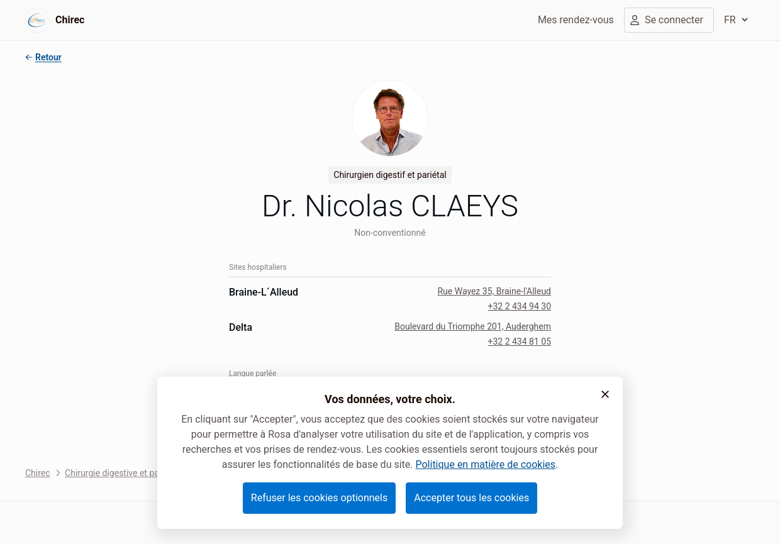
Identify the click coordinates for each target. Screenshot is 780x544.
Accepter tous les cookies (471, 498)
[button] (605, 394)
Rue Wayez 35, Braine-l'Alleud (494, 291)
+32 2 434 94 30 (519, 306)
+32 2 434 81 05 (519, 341)
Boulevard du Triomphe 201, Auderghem (472, 326)
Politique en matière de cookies (485, 464)
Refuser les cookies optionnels (319, 498)
